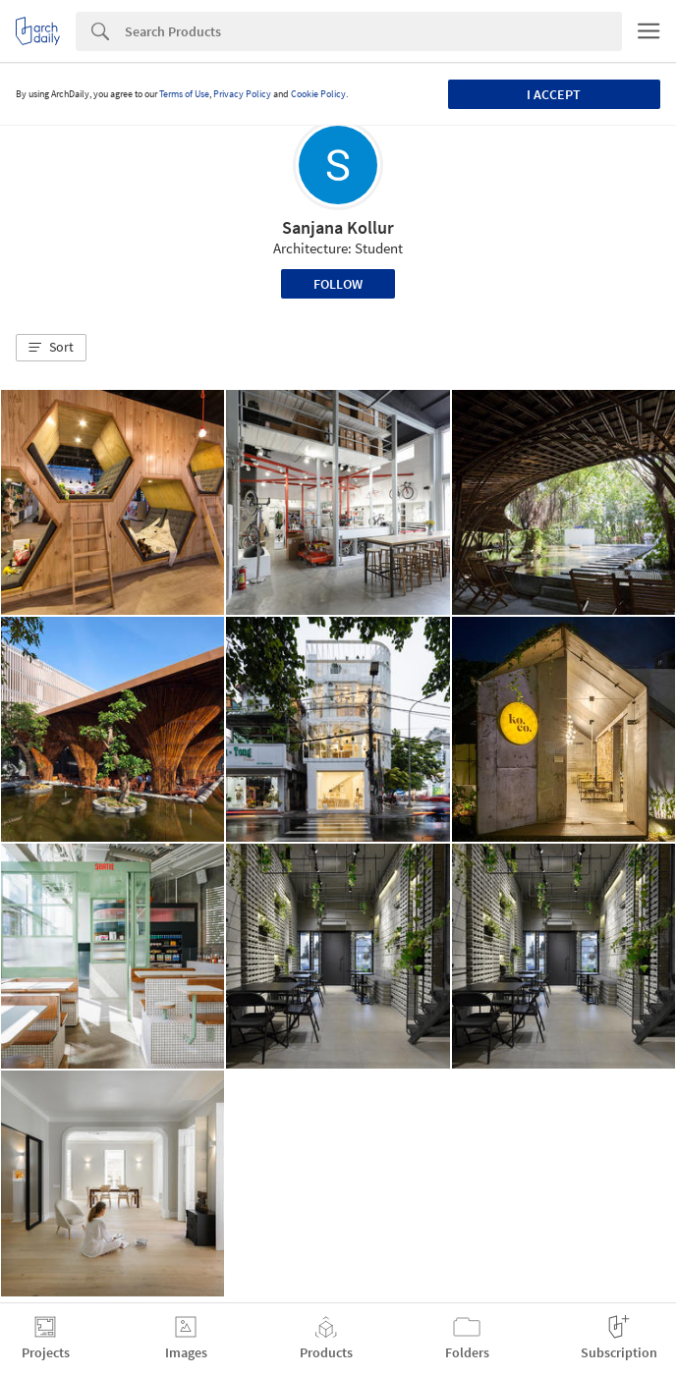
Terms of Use (184, 93)
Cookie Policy (318, 93)
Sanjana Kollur (338, 227)
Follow (338, 284)
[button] (51, 347)
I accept (554, 94)
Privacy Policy (242, 93)
